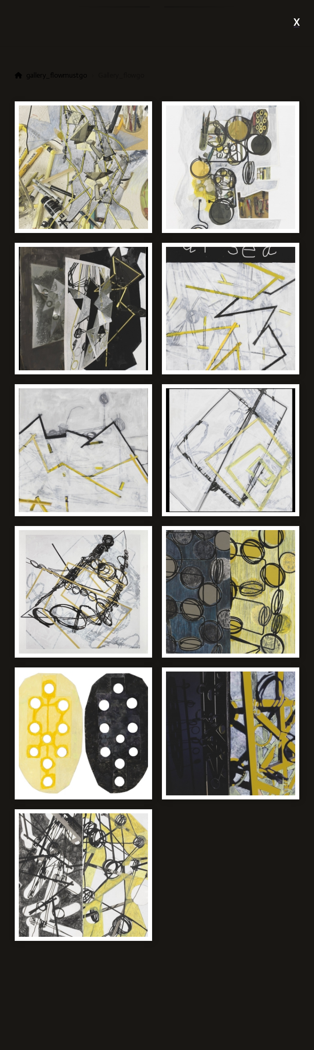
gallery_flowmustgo (56, 75)
